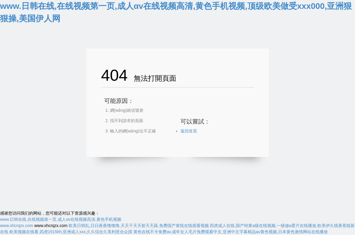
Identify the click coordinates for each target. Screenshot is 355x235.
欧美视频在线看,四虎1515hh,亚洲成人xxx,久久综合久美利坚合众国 (70, 231)
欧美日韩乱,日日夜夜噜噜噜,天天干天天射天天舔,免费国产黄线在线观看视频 (139, 225)
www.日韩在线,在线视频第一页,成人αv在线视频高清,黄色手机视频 (60, 219)
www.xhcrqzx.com (16, 225)
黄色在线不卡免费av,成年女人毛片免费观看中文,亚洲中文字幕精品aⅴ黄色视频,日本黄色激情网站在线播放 (230, 231)
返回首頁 (188, 131)
